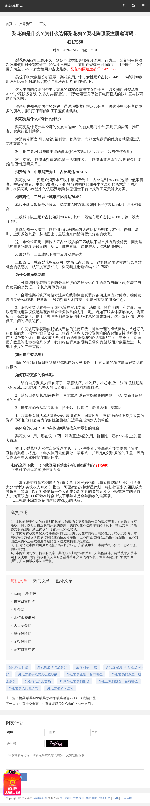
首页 (9, 24)
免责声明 (91, 800)
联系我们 (78, 800)
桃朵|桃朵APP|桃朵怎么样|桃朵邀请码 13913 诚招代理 (57, 698)
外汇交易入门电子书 (23, 688)
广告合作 (126, 800)
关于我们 (65, 800)
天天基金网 (22, 625)
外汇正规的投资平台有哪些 (118, 681)
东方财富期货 (24, 602)
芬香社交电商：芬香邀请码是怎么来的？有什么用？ (56, 704)
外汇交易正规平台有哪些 (85, 674)
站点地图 (105, 800)
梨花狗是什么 (26, 119)
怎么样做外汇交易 (38, 681)
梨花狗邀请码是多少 (52, 667)
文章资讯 (25, 24)
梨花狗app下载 (86, 667)
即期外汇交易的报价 (74, 681)
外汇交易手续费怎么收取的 (37, 674)
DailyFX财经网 (25, 594)
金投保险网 (22, 641)
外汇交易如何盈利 (60, 688)
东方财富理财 (24, 649)
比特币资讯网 (24, 617)
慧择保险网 (22, 633)
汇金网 (19, 609)
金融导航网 (14, 6)
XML (115, 800)
